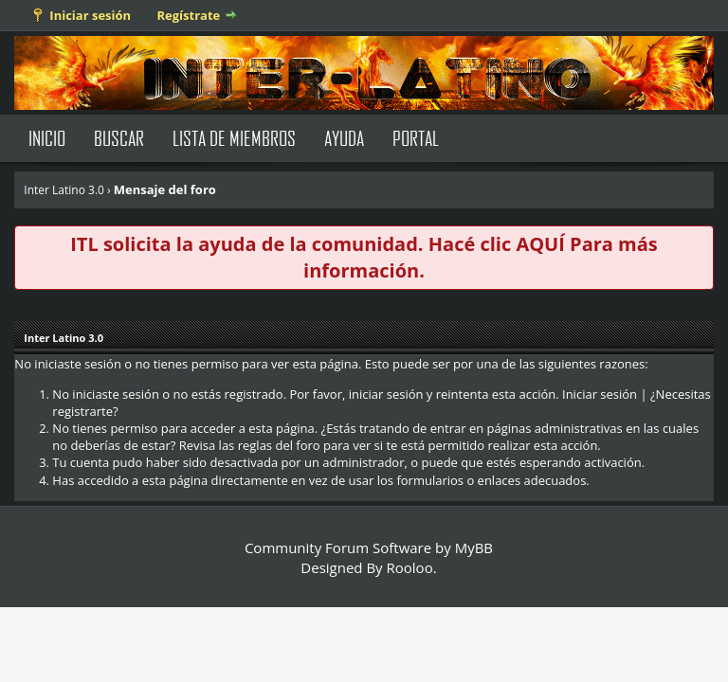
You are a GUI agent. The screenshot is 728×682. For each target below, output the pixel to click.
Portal (415, 138)
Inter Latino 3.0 (64, 190)
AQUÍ (540, 244)
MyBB (474, 547)
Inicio (46, 138)
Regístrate (189, 15)
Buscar (119, 138)
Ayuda (344, 138)
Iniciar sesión (90, 15)
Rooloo (410, 567)
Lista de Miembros (234, 138)
